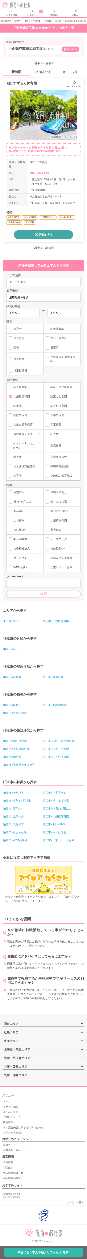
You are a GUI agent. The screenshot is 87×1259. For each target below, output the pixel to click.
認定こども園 (56, 396)
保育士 (15, 329)
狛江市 (58, 21)
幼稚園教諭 (55, 329)
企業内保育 (55, 415)
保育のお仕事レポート (15, 1150)
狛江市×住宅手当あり (56, 792)
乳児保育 (53, 530)
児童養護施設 (56, 457)
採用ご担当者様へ (13, 1132)
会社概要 (8, 1162)
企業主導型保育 (21, 425)
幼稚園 (15, 406)
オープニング (56, 539)
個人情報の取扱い (13, 1178)
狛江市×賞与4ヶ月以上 (17, 800)
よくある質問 (10, 1111)
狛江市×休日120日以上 (57, 808)
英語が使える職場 (59, 558)
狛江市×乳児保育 (13, 824)
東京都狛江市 (11, 621)
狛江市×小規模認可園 (16, 748)
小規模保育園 (56, 520)
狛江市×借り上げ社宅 (56, 800)
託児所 (52, 434)
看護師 (52, 348)
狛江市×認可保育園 (15, 741)
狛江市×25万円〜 (13, 649)
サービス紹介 (10, 1106)
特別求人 (16, 492)
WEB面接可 (18, 567)
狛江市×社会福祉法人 (16, 832)
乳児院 (15, 457)
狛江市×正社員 (12, 677)
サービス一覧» (74, 1202)
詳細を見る (43, 234)
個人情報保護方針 (13, 1172)
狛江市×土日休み (13, 816)
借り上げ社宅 (56, 502)
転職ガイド (9, 1144)
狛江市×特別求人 (13, 792)
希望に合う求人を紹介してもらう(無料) (43, 1252)
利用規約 (8, 1167)
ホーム (7, 1101)
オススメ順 (70, 72)
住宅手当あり (56, 492)
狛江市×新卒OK (12, 808)
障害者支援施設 (58, 466)
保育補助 (16, 359)
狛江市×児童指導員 (15, 713)
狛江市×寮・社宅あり (56, 832)
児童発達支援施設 (22, 466)
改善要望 (8, 1122)
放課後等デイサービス (25, 434)
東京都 (48, 21)
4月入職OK (18, 539)
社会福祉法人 (19, 549)
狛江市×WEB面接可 (15, 840)
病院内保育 (18, 415)
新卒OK (16, 511)
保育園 (15, 476)
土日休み (16, 520)
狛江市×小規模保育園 (56, 816)
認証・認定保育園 (59, 387)
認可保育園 (18, 387)
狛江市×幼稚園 (12, 756)
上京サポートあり (59, 567)
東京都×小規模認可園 (56, 621)
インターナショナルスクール (25, 445)
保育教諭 (16, 338)
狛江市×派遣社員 (53, 677)
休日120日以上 (57, 511)
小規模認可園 (19, 396)
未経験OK (17, 530)
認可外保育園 (56, 406)
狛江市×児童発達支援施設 (19, 764)
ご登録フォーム (12, 1117)
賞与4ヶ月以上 (20, 502)
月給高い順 (43, 72)
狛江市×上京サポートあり (58, 840)
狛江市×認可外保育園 (56, 756)
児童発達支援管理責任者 (62, 359)
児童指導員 (18, 371)
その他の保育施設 (59, 476)
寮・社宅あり (19, 558)
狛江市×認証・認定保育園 (58, 741)
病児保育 (53, 445)
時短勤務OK (55, 549)
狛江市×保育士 (12, 705)
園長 (14, 348)
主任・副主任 (56, 338)
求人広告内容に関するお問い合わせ (23, 1127)
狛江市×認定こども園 (56, 748)
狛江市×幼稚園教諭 (54, 705)
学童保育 (53, 425)
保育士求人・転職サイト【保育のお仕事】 (21, 21)
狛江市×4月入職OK (54, 824)
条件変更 (70, 50)
